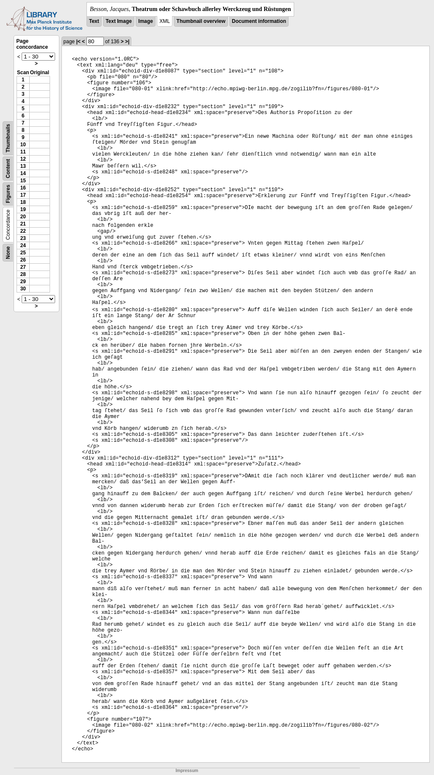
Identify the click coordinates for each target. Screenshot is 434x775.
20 (23, 217)
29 (23, 281)
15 (23, 181)
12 (23, 159)
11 (23, 152)
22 (23, 231)
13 (23, 166)
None (8, 252)
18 (23, 202)
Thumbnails (8, 138)
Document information (259, 21)
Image (145, 21)
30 (23, 289)
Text (94, 21)
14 (23, 173)
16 (23, 188)
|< (78, 42)
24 (23, 245)
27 (23, 267)
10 (23, 145)
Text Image (119, 21)
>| (127, 42)
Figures (8, 194)
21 (23, 224)
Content (8, 168)
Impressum (186, 770)
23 (23, 238)
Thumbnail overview (200, 21)
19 (23, 209)
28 (23, 274)
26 (23, 260)
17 (23, 195)
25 (23, 253)
